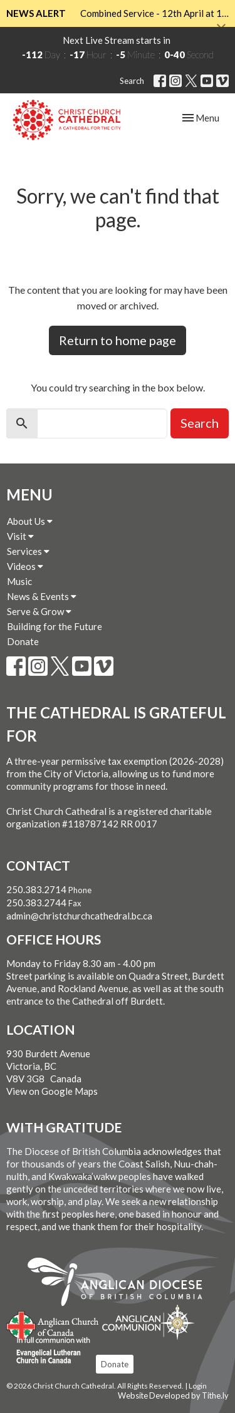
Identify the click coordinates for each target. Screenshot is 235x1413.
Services (28, 551)
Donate (23, 641)
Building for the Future (54, 626)
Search (132, 81)
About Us (30, 521)
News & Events (41, 596)
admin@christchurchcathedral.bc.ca (79, 915)
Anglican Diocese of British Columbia (121, 1284)
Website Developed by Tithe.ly (173, 1395)
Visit (20, 536)
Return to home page (117, 340)
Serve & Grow (39, 611)
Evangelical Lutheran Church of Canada (48, 1351)
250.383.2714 (36, 889)
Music (19, 581)
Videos (25, 566)
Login (198, 1385)
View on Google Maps (52, 1091)
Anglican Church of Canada (53, 1324)
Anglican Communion (148, 1322)
